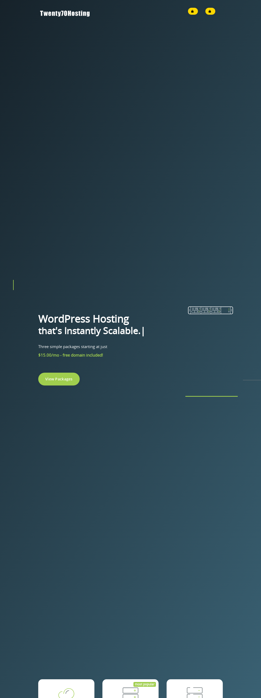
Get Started (66, 350)
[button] (13, 130)
